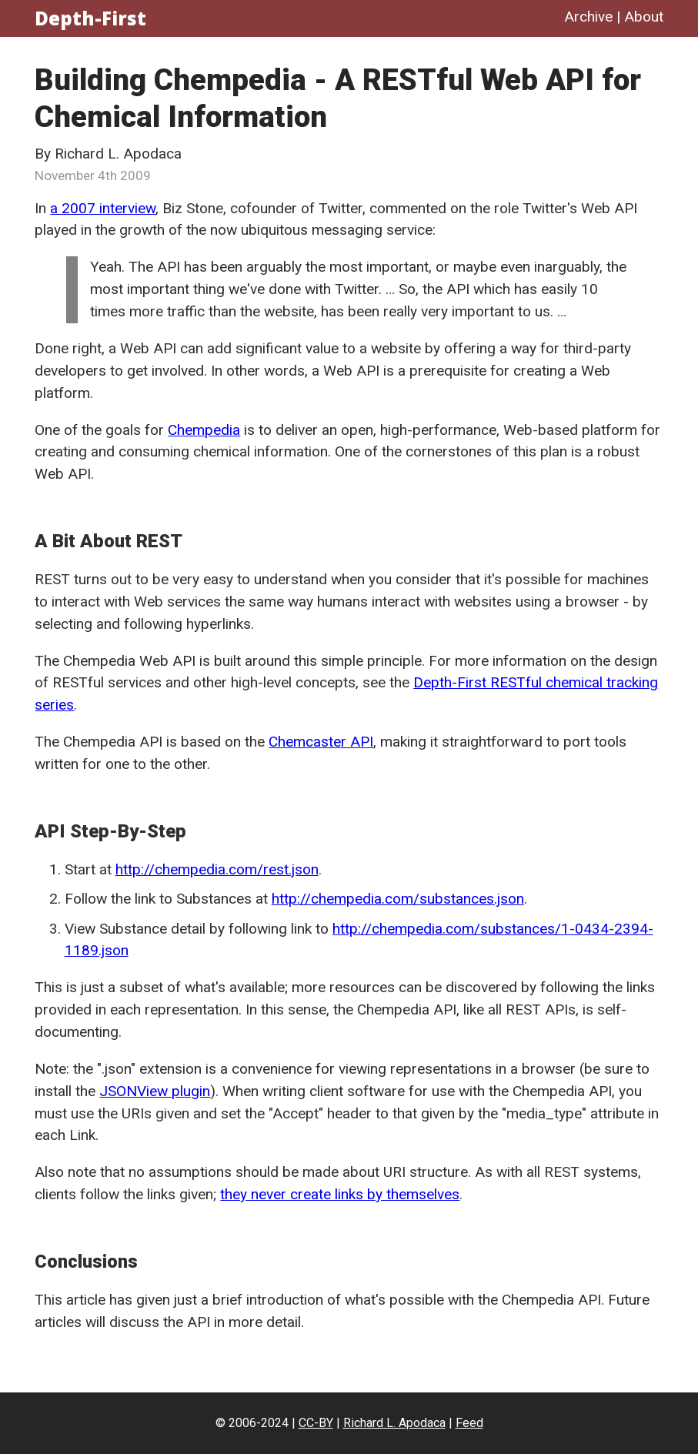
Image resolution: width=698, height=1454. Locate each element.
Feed (469, 1423)
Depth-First (90, 18)
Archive (588, 16)
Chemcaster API (321, 741)
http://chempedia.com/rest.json (217, 869)
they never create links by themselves (339, 1194)
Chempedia (204, 430)
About (643, 16)
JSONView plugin (154, 1091)
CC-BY (316, 1423)
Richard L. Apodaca (394, 1423)
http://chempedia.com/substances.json (398, 898)
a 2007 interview (102, 208)
